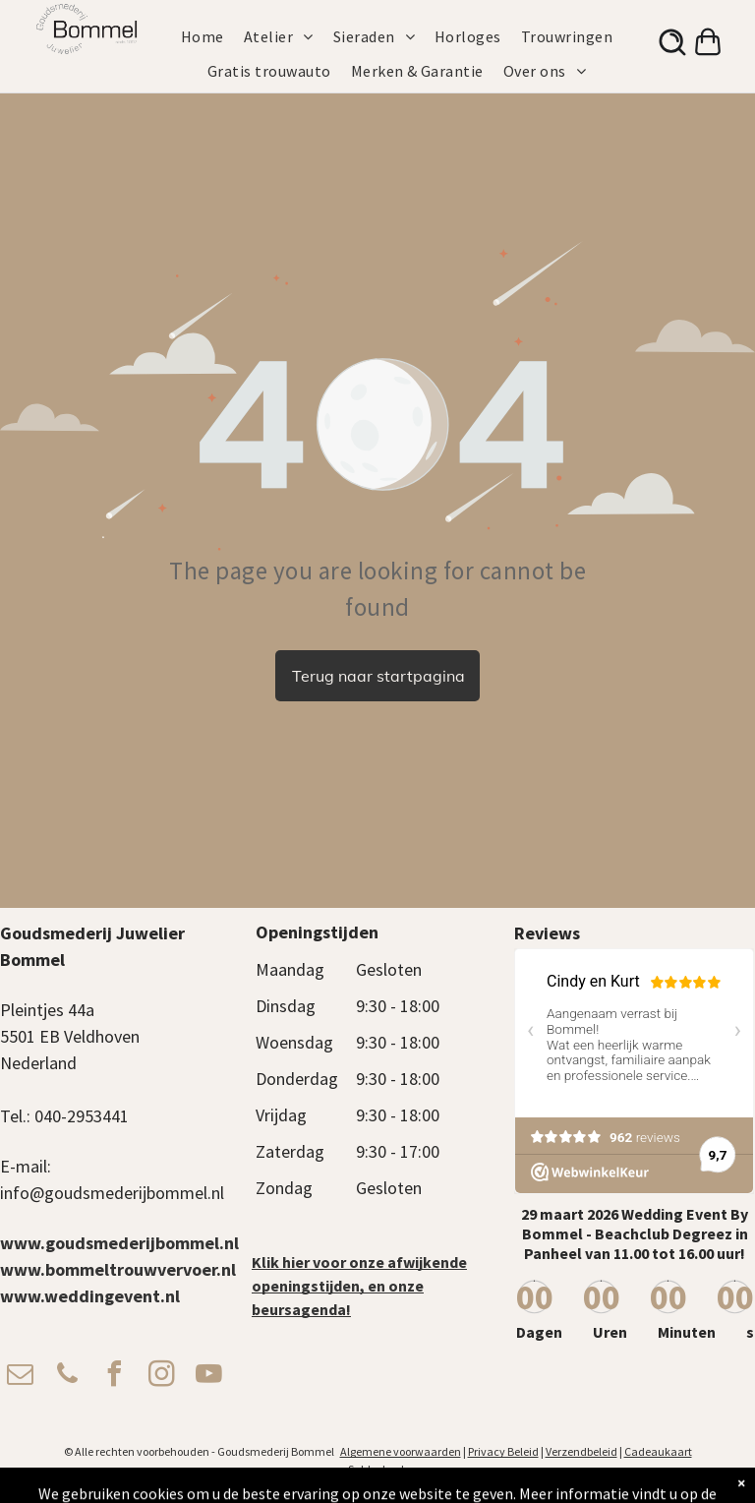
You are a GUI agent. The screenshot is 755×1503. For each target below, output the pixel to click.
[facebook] (114, 1376)
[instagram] (161, 1376)
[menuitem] (212, 36)
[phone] (67, 1376)
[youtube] (208, 1376)
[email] (19, 1376)
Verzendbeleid (581, 1451)
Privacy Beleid (503, 1451)
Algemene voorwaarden (400, 1451)
